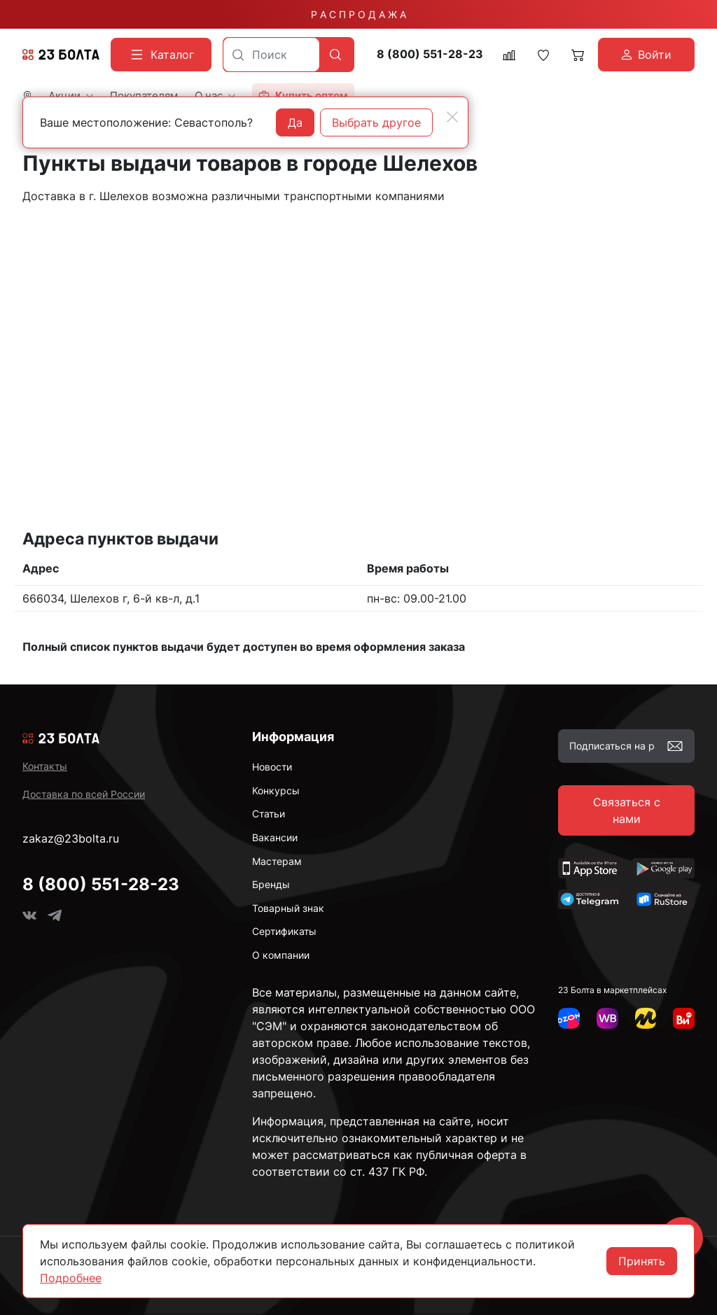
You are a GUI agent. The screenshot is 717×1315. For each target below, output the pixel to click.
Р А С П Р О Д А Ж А (358, 14)
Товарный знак (288, 908)
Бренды (271, 884)
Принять (641, 1261)
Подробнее (71, 1278)
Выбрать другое (376, 122)
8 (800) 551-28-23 (430, 54)
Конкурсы (276, 790)
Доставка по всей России (83, 794)
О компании (280, 955)
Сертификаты (284, 931)
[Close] (452, 116)
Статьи (268, 814)
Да (295, 122)
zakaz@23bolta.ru (70, 838)
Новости (272, 767)
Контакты (44, 766)
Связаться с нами (626, 810)
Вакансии (275, 837)
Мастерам (277, 861)
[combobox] (271, 54)
